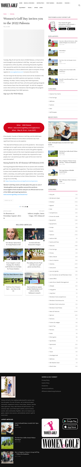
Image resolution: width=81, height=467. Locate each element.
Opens (36, 7)
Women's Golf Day (8, 200)
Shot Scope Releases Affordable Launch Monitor (66, 171)
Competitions (63, 213)
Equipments (63, 224)
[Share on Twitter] (24, 207)
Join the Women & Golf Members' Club (63, 275)
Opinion (63, 315)
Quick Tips (63, 326)
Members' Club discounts (63, 300)
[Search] (79, 5)
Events (63, 231)
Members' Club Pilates (63, 308)
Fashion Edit (63, 238)
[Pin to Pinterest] (25, 207)
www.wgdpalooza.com (16, 72)
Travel (30, 7)
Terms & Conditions (47, 388)
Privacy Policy (45, 380)
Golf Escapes (53, 112)
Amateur (63, 202)
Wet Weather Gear (63, 363)
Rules (63, 333)
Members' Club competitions (63, 297)
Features (63, 246)
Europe (63, 227)
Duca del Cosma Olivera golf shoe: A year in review (68, 80)
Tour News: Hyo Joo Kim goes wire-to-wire (67, 61)
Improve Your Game (55, 94)
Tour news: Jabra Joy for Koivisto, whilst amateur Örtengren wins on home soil (68, 41)
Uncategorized (63, 355)
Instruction (40, 3)
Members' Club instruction (63, 304)
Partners (63, 319)
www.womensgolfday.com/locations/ (15, 194)
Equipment (22, 7)
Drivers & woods (63, 216)
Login (41, 7)
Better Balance (62, 50)
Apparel (63, 205)
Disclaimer (45, 385)
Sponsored (63, 344)
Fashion (67, 3)
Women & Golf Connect (49, 377)
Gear (50, 108)
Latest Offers (63, 278)
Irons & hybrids (63, 271)
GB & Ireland (63, 257)
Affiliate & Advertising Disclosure (51, 391)
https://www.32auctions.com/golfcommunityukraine (21, 181)
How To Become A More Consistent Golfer (67, 180)
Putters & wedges (63, 322)
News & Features (29, 3)
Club (63, 209)
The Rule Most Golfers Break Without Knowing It (68, 152)
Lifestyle (63, 286)
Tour (63, 348)
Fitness (63, 253)
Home (20, 3)
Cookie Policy (45, 383)
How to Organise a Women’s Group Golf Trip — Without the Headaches (67, 161)
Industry (12, 14)
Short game (63, 337)
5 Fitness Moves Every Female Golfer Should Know (67, 70)
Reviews (63, 330)
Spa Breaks (63, 341)
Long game (63, 289)
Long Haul (63, 293)
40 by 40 (63, 194)
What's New (63, 366)
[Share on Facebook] (22, 207)
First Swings (50, 3)
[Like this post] (20, 207)
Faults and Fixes (63, 242)
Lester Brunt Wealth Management (63, 282)
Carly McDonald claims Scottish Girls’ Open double (60, 144)
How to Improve (63, 260)
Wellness (59, 3)
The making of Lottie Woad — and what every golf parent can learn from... (34, 265)
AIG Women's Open (63, 198)
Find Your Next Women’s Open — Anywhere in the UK (13, 289)
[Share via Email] (27, 207)
